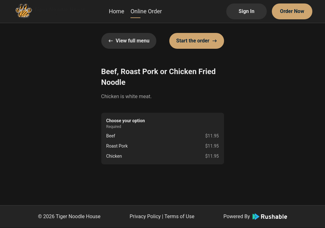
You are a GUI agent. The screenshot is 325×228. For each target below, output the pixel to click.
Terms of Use (179, 216)
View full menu (129, 41)
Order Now (292, 11)
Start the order (196, 41)
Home (116, 11)
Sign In (246, 11)
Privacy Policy (145, 216)
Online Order (146, 11)
